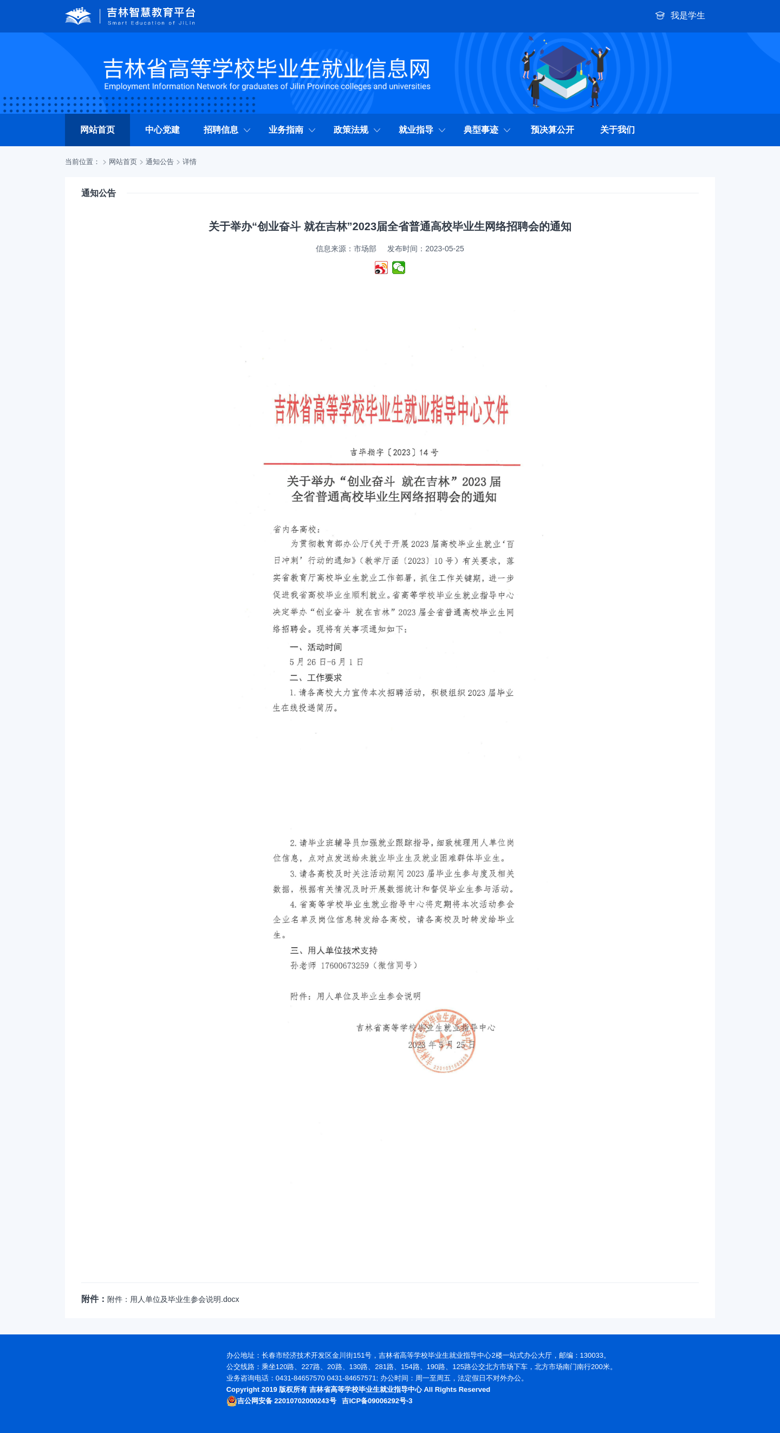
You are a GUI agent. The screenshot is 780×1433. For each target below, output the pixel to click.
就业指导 (422, 129)
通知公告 (160, 161)
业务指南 (292, 129)
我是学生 (680, 16)
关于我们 (617, 129)
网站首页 (97, 129)
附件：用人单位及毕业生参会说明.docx (173, 1299)
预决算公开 (552, 129)
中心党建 (162, 129)
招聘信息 (227, 129)
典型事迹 (487, 129)
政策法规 (357, 129)
